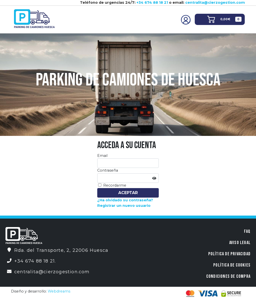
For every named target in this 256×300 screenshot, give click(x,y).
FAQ (247, 231)
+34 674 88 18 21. (35, 261)
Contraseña (107, 170)
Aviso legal (239, 243)
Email (102, 155)
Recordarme (114, 185)
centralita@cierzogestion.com (215, 2)
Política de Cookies (231, 265)
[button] (224, 19)
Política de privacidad (229, 254)
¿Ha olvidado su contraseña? (125, 200)
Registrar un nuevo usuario (123, 205)
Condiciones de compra (228, 276)
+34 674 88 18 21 (152, 2)
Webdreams (59, 291)
